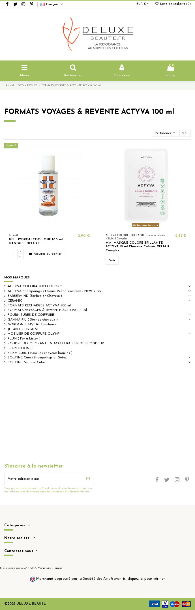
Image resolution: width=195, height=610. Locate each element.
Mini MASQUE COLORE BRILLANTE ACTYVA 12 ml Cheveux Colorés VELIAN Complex (137, 246)
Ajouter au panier (44, 254)
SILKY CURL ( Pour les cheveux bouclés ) (40, 353)
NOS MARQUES (17, 277)
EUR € (142, 4)
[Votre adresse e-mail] (44, 479)
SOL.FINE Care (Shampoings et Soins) (38, 357)
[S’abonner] (88, 479)
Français (51, 4)
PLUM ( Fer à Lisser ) (24, 338)
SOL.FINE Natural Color (26, 362)
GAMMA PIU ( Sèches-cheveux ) (33, 319)
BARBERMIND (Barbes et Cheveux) (35, 296)
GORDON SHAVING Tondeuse (32, 324)
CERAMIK (15, 300)
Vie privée (44, 568)
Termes (58, 568)
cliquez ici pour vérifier (146, 579)
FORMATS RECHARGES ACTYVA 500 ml (39, 305)
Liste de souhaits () (173, 4)
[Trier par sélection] (165, 133)
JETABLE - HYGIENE (23, 329)
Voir (112, 260)
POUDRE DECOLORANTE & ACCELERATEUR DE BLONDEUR (56, 343)
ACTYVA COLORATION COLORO (35, 286)
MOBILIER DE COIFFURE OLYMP (34, 334)
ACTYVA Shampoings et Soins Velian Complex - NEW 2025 (54, 291)
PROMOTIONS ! (20, 348)
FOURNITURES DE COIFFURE (31, 315)
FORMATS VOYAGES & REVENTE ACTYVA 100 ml (47, 310)
